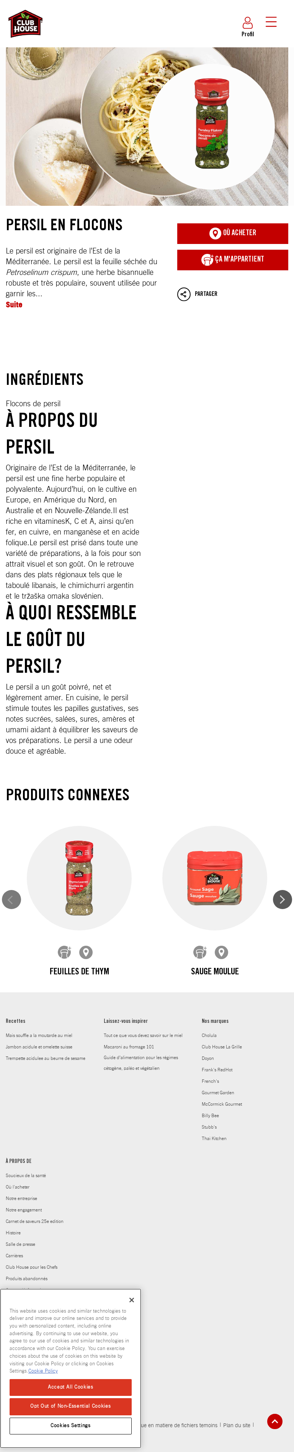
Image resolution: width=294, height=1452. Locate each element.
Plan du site (236, 1396)
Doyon (208, 1029)
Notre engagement (24, 1181)
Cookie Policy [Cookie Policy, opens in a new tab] (43, 1371)
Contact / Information (26, 1261)
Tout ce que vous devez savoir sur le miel (143, 1006)
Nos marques (215, 992)
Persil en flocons (147, 126)
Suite (14, 304)
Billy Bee (210, 1086)
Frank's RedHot (217, 1041)
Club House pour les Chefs (31, 1238)
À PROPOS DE (18, 1132)
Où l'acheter (17, 1158)
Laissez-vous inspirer (126, 992)
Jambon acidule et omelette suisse (39, 1018)
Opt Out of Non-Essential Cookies (70, 1406)
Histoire (13, 1204)
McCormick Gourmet (222, 1075)
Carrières (14, 1226)
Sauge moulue (147, 946)
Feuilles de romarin (237, 946)
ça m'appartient (232, 260)
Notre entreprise (21, 1169)
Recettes (15, 992)
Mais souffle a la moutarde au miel (39, 1006)
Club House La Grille (222, 1018)
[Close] (131, 1300)
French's (210, 1052)
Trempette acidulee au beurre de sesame (45, 1029)
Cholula (209, 1006)
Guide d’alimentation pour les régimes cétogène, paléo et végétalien (141, 1034)
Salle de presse (20, 1215)
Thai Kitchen (214, 1109)
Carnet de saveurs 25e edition (35, 1192)
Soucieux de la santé (26, 1146)
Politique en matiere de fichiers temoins (172, 1396)
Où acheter (232, 234)
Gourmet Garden (218, 1063)
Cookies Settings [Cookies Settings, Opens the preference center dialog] (71, 1425)
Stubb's (209, 1098)
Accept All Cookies (70, 1387)
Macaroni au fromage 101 (129, 1018)
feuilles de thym (57, 946)
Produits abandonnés (26, 1249)
